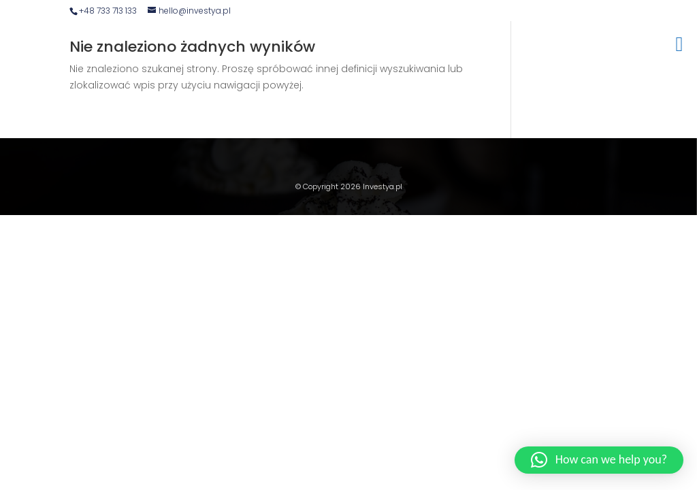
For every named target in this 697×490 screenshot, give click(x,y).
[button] (599, 460)
